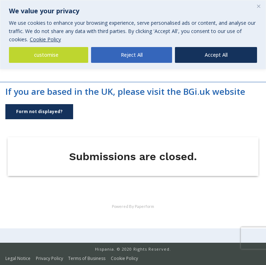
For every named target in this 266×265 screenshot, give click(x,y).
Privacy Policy (49, 258)
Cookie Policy (45, 39)
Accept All (216, 54)
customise (46, 54)
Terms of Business (86, 258)
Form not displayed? (39, 111)
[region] (133, 34)
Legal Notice (17, 258)
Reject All (132, 54)
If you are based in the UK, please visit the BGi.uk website (125, 91)
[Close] (258, 6)
